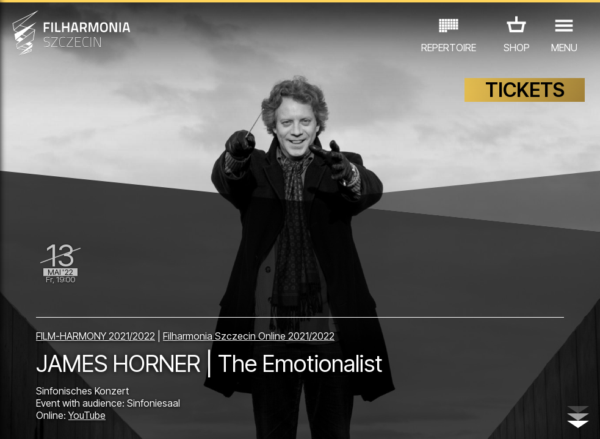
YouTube (87, 415)
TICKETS (525, 90)
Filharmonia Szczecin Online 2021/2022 (248, 336)
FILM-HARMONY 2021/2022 (95, 336)
